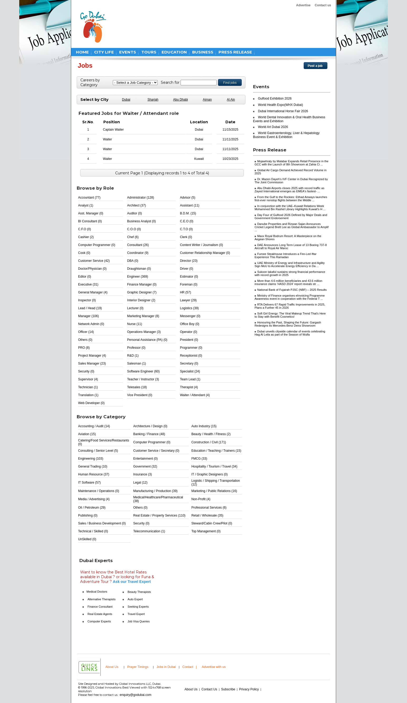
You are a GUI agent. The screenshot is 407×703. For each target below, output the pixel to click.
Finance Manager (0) (141, 284)
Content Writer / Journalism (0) (201, 245)
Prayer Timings (137, 667)
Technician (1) (88, 387)
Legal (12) (140, 482)
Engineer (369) (137, 276)
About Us (111, 667)
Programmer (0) (191, 348)
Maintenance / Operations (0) (98, 491)
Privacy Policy (249, 689)
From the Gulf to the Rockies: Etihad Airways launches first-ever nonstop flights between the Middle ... (291, 198)
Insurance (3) (142, 474)
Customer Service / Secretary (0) (156, 451)
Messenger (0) (190, 316)
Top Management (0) (206, 531)
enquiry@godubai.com (135, 695)
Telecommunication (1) (149, 531)
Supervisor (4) (88, 379)
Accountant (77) (89, 197)
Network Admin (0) (91, 324)
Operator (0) (188, 332)
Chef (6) (132, 237)
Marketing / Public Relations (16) (214, 491)
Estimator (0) (189, 276)
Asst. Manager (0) (90, 213)
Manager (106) (88, 316)
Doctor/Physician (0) (92, 269)
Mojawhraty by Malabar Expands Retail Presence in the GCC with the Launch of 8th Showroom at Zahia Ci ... (291, 163)
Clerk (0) (186, 237)
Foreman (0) (188, 284)
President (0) (189, 340)
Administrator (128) (140, 197)
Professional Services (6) (208, 507)
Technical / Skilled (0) (93, 531)
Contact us (323, 5)
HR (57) (185, 292)
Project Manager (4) (92, 355)
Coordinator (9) (137, 253)
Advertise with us (214, 667)
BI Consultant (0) (90, 221)
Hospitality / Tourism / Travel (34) (214, 466)
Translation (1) (88, 395)
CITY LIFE (104, 52)
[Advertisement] (212, 27)
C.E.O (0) (186, 221)
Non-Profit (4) (200, 499)
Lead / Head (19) (90, 308)
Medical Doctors (96, 591)
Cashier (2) (86, 237)
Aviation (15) (87, 434)
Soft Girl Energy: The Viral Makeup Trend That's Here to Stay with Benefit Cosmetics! (290, 315)
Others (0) (85, 340)
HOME (82, 52)
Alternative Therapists (101, 599)
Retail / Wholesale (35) (207, 515)
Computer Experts (99, 621)
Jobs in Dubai (166, 667)
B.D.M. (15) (188, 213)
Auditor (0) (134, 213)
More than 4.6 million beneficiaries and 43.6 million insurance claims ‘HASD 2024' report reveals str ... (288, 282)
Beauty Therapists (139, 591)
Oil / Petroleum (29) (91, 507)
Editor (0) (84, 276)
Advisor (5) (187, 197)
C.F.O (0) (84, 229)
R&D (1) (132, 355)
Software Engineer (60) (143, 371)
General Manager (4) (92, 292)
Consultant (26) (138, 245)
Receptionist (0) (191, 355)
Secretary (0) (189, 363)
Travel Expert (136, 614)
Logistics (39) (189, 308)
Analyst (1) (85, 205)
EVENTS (127, 52)
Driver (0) (186, 269)
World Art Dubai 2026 (273, 127)
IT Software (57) (89, 482)
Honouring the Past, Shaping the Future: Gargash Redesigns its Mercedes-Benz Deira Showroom (288, 324)
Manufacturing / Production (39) (155, 491)
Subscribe (228, 689)
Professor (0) (136, 348)
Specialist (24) (190, 371)
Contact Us (209, 689)
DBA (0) (132, 261)
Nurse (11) (134, 324)
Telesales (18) (137, 387)
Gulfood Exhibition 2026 (275, 98)
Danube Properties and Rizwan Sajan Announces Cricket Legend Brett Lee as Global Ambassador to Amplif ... (292, 227)
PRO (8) (84, 348)
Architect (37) (136, 205)
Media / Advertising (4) (93, 499)
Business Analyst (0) (141, 221)
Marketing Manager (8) (143, 316)
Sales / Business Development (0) (102, 523)
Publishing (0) (87, 515)
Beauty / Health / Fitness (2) (211, 434)
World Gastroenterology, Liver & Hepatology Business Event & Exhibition (286, 135)
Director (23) (189, 261)
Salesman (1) (136, 363)
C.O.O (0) (134, 229)
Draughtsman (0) (139, 269)
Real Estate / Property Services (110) (159, 515)
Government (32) (145, 466)
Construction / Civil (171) (208, 442)
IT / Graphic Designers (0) (209, 474)
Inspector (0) (87, 300)
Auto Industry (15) (203, 426)
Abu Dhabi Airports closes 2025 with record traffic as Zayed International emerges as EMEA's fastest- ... (289, 189)
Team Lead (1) (190, 379)
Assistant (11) (189, 205)
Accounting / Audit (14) (94, 426)
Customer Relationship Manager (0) (205, 253)
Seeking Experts (138, 606)
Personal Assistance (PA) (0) (147, 340)
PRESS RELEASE (235, 52)
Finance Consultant (100, 606)
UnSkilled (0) (87, 539)
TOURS (148, 52)
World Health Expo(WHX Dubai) (280, 105)
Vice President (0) (139, 395)
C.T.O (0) (186, 229)
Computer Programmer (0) (96, 245)
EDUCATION (174, 52)
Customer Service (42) (94, 261)
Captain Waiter (113, 129)
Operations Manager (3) (144, 332)
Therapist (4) (189, 387)
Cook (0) (84, 253)
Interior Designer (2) (141, 300)
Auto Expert (135, 599)
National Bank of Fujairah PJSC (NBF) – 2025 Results (292, 289)
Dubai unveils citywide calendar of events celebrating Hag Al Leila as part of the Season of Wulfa (290, 333)
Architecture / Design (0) (150, 426)
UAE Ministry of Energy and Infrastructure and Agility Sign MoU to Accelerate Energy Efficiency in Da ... (290, 264)
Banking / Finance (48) (149, 434)
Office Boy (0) (189, 324)
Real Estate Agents (100, 614)
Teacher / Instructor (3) (143, 379)
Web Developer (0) (91, 403)
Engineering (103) (90, 458)
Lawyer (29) (188, 300)
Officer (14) (86, 332)
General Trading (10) (92, 466)
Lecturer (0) (135, 308)
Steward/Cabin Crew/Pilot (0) (211, 523)
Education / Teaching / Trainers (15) (216, 451)
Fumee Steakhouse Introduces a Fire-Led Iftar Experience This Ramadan (286, 255)
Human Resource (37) (93, 474)
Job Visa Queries (139, 621)
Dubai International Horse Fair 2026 (283, 111)
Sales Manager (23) (92, 363)
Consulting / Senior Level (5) (98, 451)
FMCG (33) (199, 458)
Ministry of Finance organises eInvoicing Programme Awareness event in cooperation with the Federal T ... (290, 297)
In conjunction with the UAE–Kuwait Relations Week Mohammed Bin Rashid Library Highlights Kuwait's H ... (290, 207)
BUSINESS (202, 52)
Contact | (190, 667)
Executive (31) (88, 284)
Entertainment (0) (145, 458)
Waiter (107, 139)
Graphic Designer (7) (141, 292)
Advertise (303, 5)
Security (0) (86, 371)
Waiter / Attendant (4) (195, 395)
